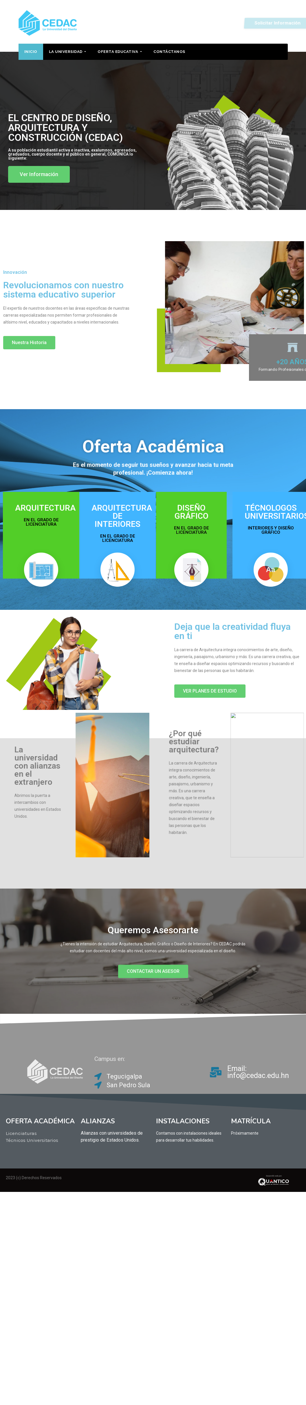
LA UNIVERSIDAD (67, 51)
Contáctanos (169, 51)
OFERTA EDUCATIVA (120, 51)
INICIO (30, 51)
